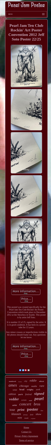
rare (41, 385)
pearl (39, 398)
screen (23, 400)
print (20, 410)
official (41, 381)
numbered (12, 381)
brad (21, 389)
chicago (24, 385)
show (38, 414)
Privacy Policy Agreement (26, 436)
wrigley (30, 389)
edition (12, 394)
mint (19, 417)
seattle (34, 386)
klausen (16, 414)
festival (28, 394)
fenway (25, 415)
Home (26, 427)
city (25, 381)
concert (25, 404)
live (42, 411)
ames (13, 385)
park (20, 395)
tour (12, 410)
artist (14, 405)
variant (15, 390)
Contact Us (26, 432)
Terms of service (26, 440)
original (33, 418)
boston (20, 381)
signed (39, 393)
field (31, 415)
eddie (33, 380)
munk (26, 418)
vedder (14, 399)
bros (37, 404)
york (38, 389)
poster (32, 409)
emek (30, 400)
